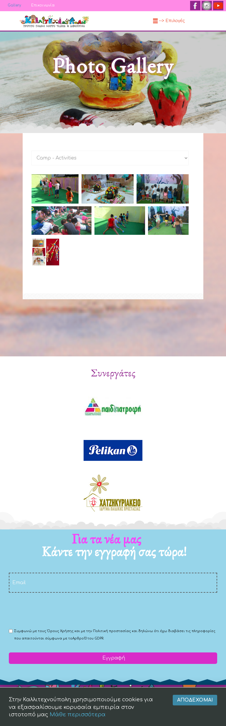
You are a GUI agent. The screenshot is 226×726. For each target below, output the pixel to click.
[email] (113, 583)
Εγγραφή (113, 658)
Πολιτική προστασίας (112, 631)
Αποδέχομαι (195, 720)
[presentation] (53, 610)
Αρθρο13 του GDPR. (88, 638)
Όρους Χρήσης (60, 631)
